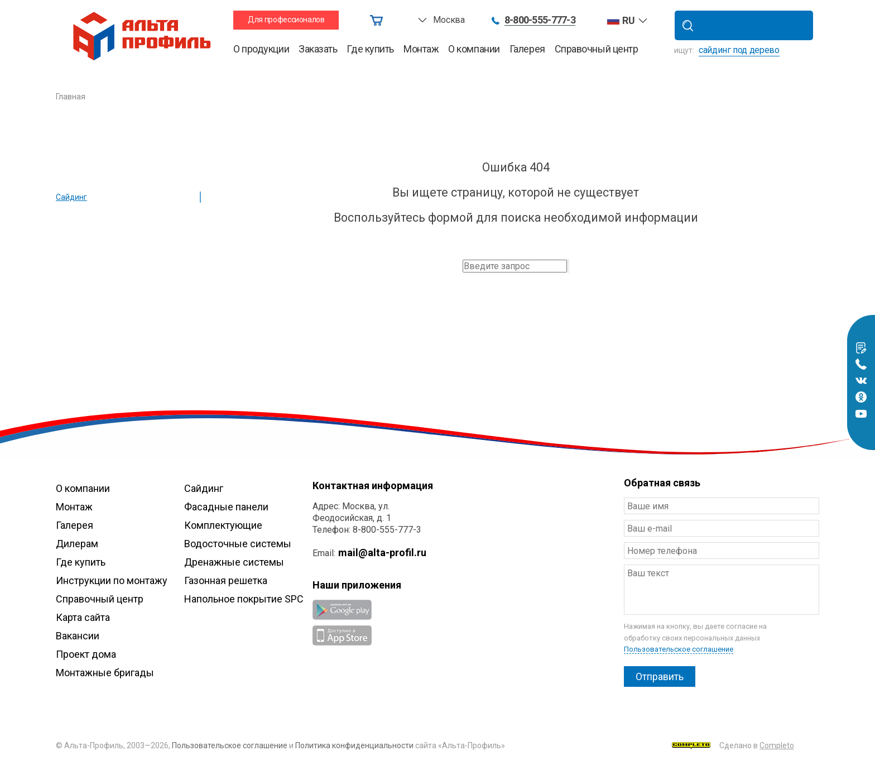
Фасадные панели (226, 507)
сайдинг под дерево (739, 50)
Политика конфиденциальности (354, 745)
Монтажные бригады (105, 672)
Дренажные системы (234, 562)
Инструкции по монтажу (111, 580)
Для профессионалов (286, 19)
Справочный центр (596, 49)
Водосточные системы (237, 543)
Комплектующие (223, 525)
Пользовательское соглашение (678, 649)
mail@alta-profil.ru (382, 552)
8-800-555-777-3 (539, 20)
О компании (474, 49)
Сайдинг (71, 197)
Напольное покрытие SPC (244, 599)
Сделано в (733, 745)
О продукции (261, 49)
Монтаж (421, 49)
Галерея (527, 49)
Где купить (370, 49)
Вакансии (77, 636)
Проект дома (86, 654)
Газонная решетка (225, 580)
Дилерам (77, 543)
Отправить (660, 676)
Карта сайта (83, 617)
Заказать (318, 49)
